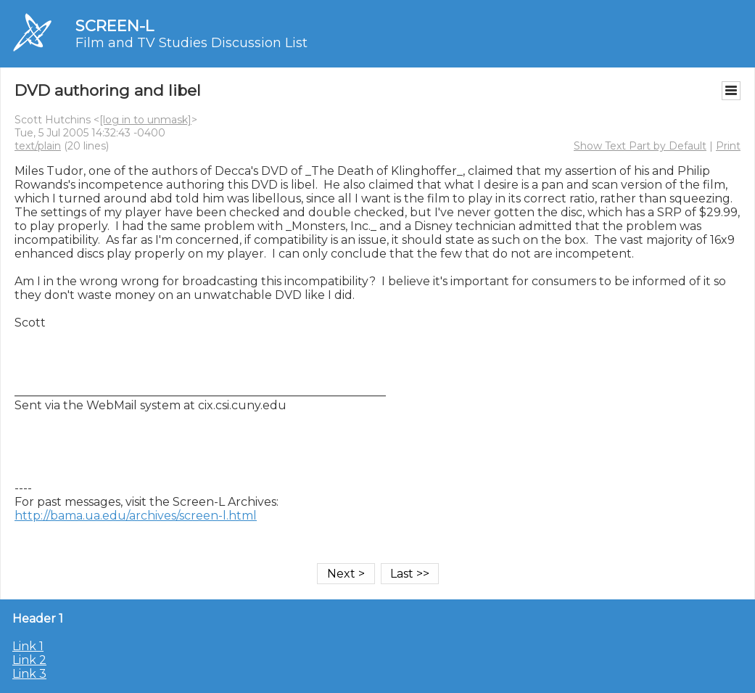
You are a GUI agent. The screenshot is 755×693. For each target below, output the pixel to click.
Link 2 (29, 660)
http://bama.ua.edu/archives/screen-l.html (136, 515)
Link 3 (29, 674)
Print (728, 145)
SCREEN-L (114, 26)
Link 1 (28, 646)
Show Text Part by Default (640, 145)
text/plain (38, 145)
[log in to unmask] (145, 119)
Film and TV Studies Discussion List (191, 43)
